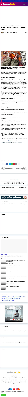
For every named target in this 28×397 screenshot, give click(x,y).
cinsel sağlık (23, 296)
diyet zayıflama (4, 298)
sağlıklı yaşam (4, 300)
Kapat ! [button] (3, 394)
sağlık (6, 25)
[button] (25, 1)
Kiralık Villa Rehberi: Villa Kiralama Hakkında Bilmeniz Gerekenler (16, 276)
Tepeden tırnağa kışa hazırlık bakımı (13, 266)
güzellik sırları (11, 298)
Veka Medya (13, 179)
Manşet (7, 161)
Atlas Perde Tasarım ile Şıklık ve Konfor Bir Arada (15, 281)
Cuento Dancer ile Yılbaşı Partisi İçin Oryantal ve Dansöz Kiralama (15, 261)
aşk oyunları (18, 296)
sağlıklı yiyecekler (11, 300)
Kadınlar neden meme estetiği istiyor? (13, 286)
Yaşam (13, 296)
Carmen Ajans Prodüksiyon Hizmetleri (11, 256)
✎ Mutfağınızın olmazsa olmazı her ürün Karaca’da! (11, 142)
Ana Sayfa (3, 25)
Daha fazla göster (23, 187)
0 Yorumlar (25, 201)
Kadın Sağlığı (4, 296)
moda (15, 298)
